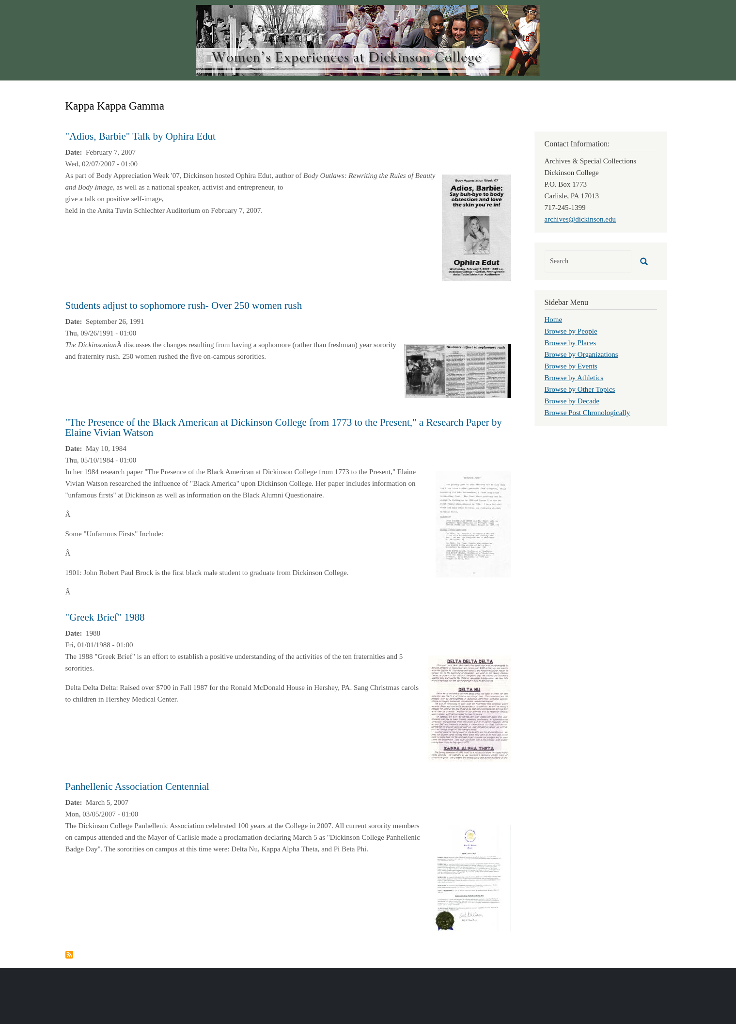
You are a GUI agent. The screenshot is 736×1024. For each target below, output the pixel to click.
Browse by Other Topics (580, 389)
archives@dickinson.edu (580, 219)
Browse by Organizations (581, 354)
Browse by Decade (572, 401)
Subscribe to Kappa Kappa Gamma (69, 955)
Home (554, 319)
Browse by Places (570, 343)
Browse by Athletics (574, 378)
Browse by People (571, 331)
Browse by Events (571, 366)
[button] (476, 227)
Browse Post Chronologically (587, 412)
